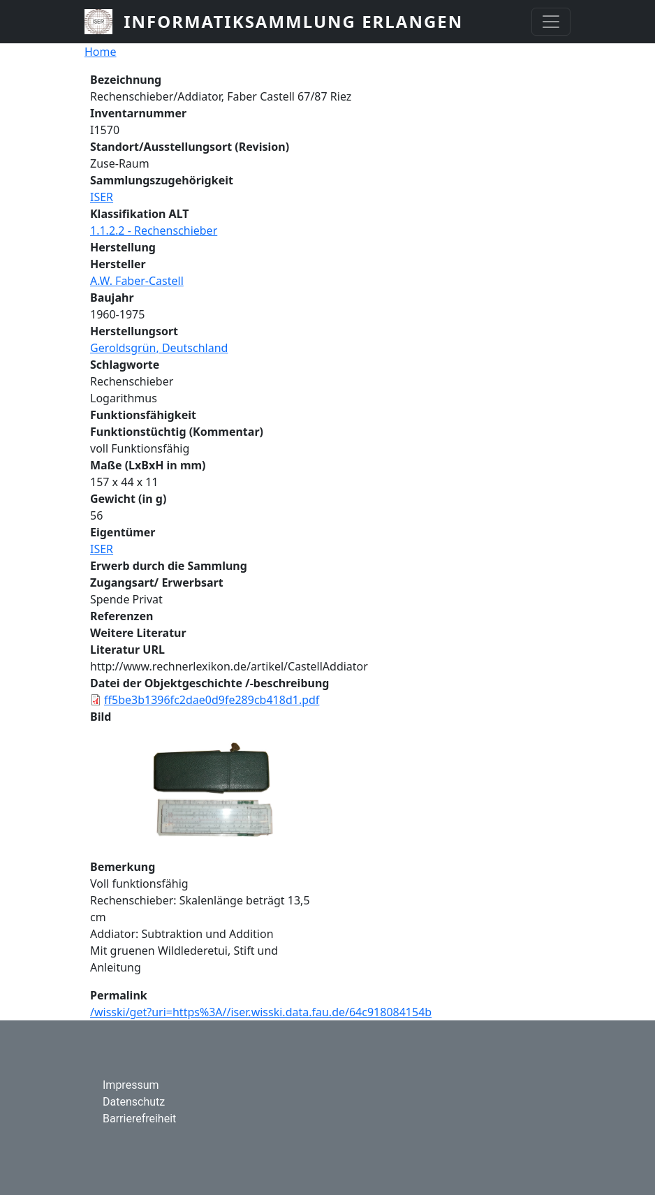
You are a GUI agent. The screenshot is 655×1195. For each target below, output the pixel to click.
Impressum (131, 1085)
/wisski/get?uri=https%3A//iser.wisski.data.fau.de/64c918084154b (261, 1012)
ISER (101, 197)
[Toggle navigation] (551, 22)
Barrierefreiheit (139, 1118)
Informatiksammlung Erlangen (293, 21)
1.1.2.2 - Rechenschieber (153, 230)
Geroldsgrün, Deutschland (159, 347)
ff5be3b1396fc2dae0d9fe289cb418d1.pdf (211, 700)
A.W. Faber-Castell (137, 280)
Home (100, 51)
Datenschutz (134, 1101)
